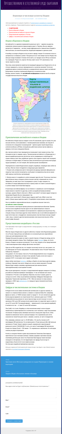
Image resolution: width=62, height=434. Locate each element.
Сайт (7, 413)
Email (8, 407)
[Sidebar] (2, 8)
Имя (7, 400)
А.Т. (35, 430)
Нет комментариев (41, 18)
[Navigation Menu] (59, 8)
